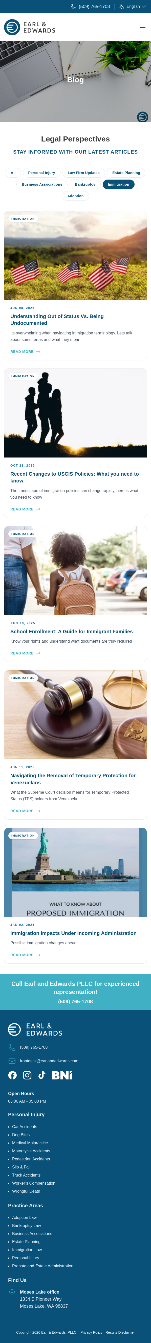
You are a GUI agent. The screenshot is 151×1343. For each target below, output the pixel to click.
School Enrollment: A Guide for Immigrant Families (71, 631)
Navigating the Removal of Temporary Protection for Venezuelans (73, 779)
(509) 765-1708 (75, 1001)
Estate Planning (126, 173)
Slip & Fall (21, 1167)
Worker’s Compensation (33, 1183)
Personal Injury (41, 173)
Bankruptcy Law (26, 1225)
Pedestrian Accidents (31, 1159)
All (13, 173)
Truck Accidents (26, 1175)
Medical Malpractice (30, 1143)
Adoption (75, 196)
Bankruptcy (85, 184)
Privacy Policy (91, 1332)
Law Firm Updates (84, 173)
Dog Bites (21, 1135)
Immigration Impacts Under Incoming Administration (73, 933)
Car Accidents (24, 1127)
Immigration (118, 184)
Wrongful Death (26, 1191)
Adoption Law (24, 1217)
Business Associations (42, 184)
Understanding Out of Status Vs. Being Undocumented (57, 319)
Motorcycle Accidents (31, 1151)
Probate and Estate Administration (42, 1266)
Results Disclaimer (120, 1332)
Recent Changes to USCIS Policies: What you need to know (74, 477)
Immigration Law (27, 1250)
